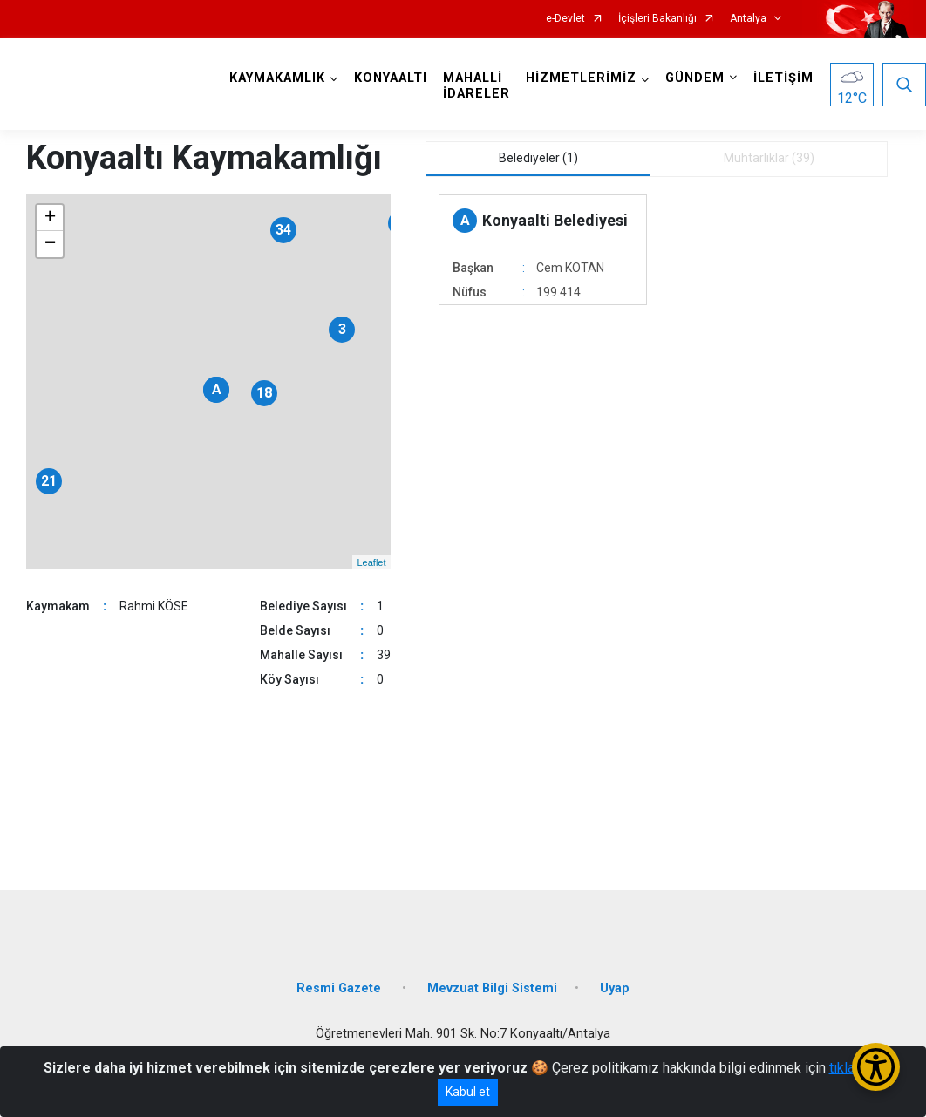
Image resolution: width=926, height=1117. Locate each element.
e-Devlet (565, 18)
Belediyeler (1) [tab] (538, 158)
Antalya (748, 18)
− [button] (50, 244)
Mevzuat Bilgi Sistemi (492, 988)
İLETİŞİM (783, 78)
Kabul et (468, 1092)
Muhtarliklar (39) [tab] (769, 158)
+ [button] (50, 218)
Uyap (615, 988)
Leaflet (371, 562)
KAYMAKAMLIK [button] (277, 78)
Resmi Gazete (340, 988)
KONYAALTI (390, 78)
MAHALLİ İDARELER (476, 86)
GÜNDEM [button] (695, 78)
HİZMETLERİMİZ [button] (581, 78)
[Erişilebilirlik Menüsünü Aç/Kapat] (876, 1067)
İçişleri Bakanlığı (657, 18)
